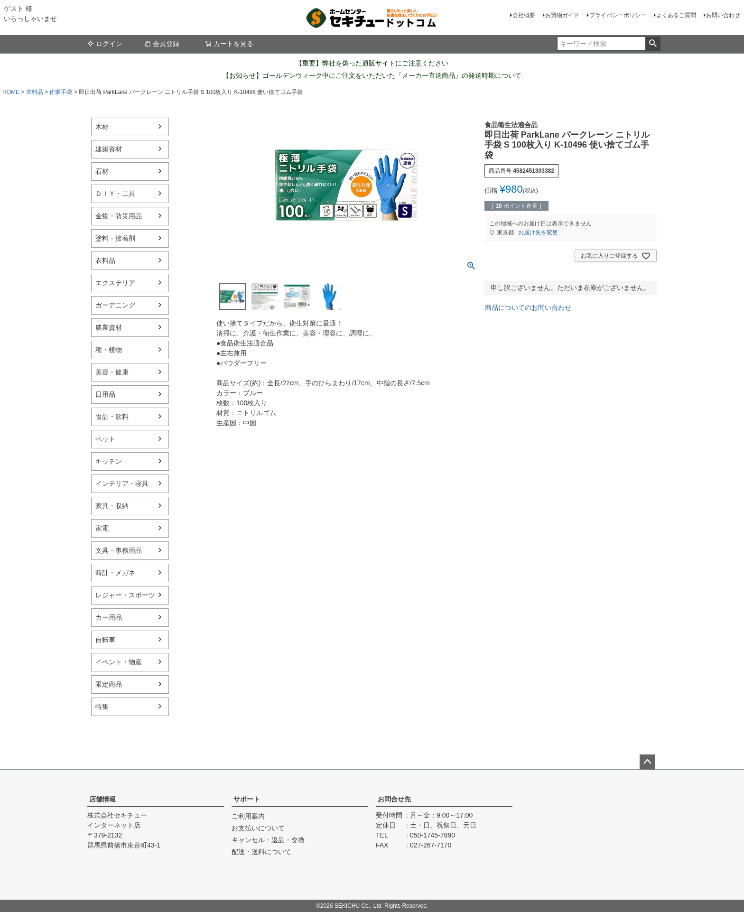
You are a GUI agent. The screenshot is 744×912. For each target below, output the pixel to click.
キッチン (108, 461)
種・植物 (108, 350)
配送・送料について (261, 852)
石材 (102, 171)
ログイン (104, 43)
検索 (652, 43)
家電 (102, 528)
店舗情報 (102, 799)
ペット (105, 439)
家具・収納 (112, 506)
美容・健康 (112, 372)
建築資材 (108, 149)
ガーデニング (115, 305)
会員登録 (161, 43)
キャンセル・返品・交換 (268, 840)
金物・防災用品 (118, 216)
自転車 (105, 639)
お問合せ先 (394, 799)
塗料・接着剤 (115, 238)
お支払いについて (258, 828)
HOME (10, 92)
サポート (246, 799)
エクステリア (115, 283)
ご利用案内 (248, 816)
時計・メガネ (115, 573)
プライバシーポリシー (617, 15)
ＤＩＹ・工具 (115, 193)
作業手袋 (60, 92)
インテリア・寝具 (122, 483)
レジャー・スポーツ (125, 595)
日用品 (105, 394)
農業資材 (108, 327)
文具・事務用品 (118, 550)
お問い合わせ (723, 15)
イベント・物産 (118, 662)
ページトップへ (647, 762)
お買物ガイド (562, 15)
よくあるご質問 (676, 15)
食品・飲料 (112, 416)
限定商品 (108, 684)
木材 (102, 126)
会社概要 (523, 15)
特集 (102, 706)
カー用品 (108, 617)
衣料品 (34, 92)
